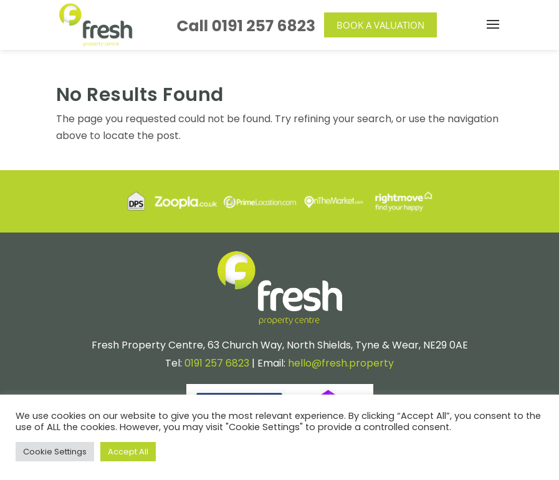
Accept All (128, 452)
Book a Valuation (380, 25)
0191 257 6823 (264, 26)
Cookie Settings (55, 452)
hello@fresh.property (341, 363)
